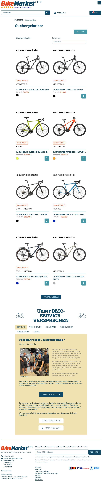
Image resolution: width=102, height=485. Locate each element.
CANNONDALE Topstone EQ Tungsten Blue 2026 (38, 277)
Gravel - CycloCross (24, 209)
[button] (80, 32)
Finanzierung (23, 332)
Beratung (21, 327)
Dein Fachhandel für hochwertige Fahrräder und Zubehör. (16, 452)
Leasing (36, 332)
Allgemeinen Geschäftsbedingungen (60, 457)
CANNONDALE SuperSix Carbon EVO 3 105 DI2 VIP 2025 (40, 152)
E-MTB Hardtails (59, 146)
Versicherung (35, 327)
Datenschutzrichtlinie (84, 457)
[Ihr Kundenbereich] (60, 13)
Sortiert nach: (56, 38)
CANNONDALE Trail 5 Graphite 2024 (32, 90)
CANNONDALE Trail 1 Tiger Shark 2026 (71, 277)
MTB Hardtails (21, 84)
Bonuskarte (51, 327)
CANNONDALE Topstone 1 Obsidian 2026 (34, 214)
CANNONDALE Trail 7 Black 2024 (68, 90)
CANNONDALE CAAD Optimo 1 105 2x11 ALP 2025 (74, 214)
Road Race (20, 146)
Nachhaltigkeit (66, 327)
